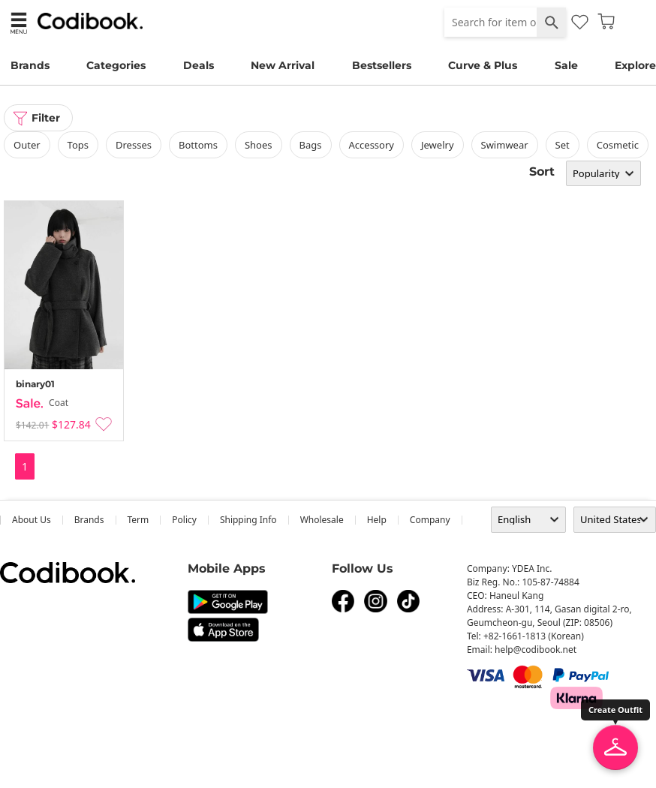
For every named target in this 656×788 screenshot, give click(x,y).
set (562, 145)
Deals (198, 65)
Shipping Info (248, 519)
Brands (30, 65)
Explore (635, 65)
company (430, 519)
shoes (258, 145)
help (377, 519)
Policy (184, 519)
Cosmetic (618, 145)
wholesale (322, 519)
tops (78, 145)
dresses (134, 145)
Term (138, 519)
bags (310, 145)
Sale (566, 65)
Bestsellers (381, 65)
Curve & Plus (482, 65)
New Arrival (282, 65)
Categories (116, 65)
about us (31, 519)
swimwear (504, 145)
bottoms (198, 145)
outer (27, 145)
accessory (371, 145)
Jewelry (437, 145)
